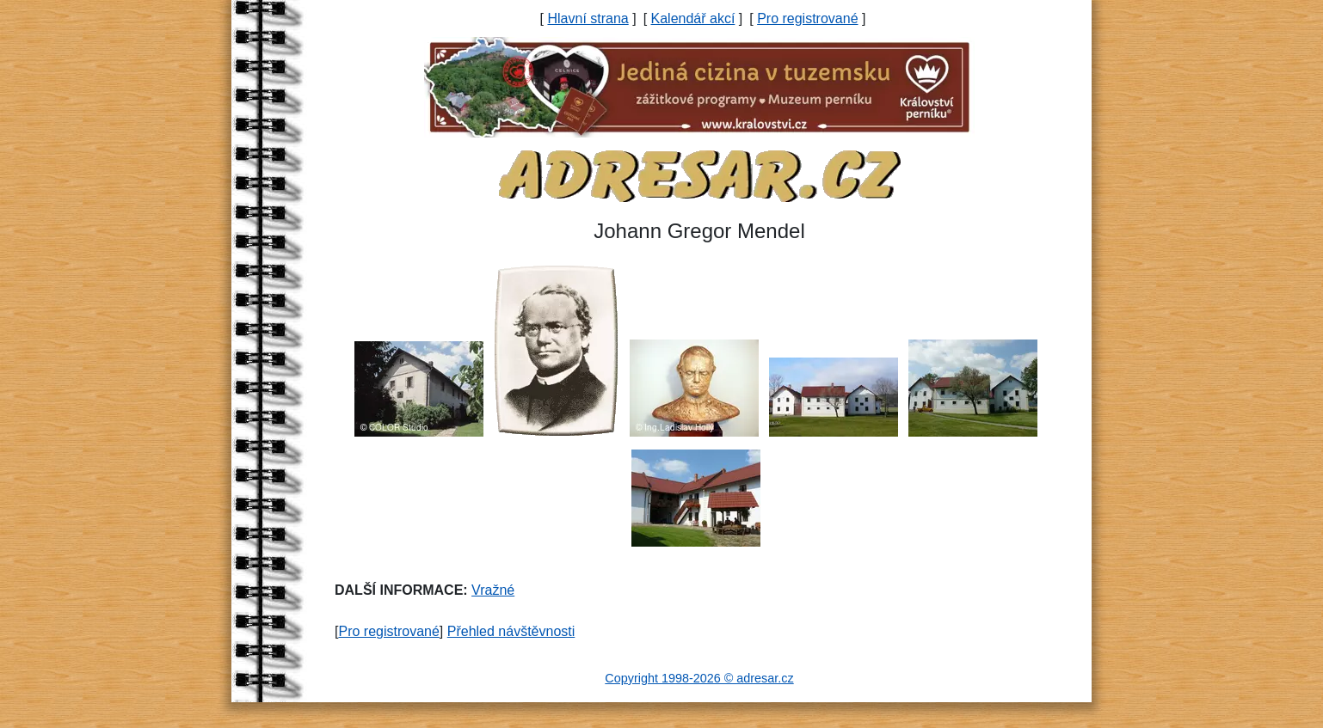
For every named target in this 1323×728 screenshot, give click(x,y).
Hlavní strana (587, 18)
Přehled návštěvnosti (511, 631)
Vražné (492, 590)
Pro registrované (807, 18)
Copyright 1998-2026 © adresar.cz (699, 678)
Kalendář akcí (693, 18)
